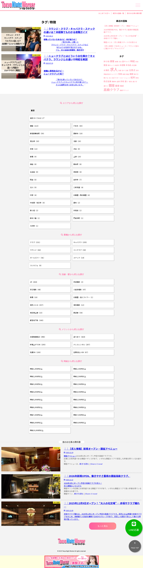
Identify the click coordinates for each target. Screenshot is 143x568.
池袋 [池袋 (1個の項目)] (119, 70)
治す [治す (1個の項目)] (123, 70)
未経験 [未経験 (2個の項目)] (122, 65)
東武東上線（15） (36, 313)
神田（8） (33, 164)
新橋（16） (34, 297)
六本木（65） (78, 126)
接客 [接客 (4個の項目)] (112, 61)
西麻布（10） (78, 133)
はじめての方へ (104, 13)
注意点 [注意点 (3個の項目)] (132, 70)
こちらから (77, 486)
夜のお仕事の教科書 (134, 13)
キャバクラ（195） (80, 242)
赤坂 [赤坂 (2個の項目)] (122, 81)
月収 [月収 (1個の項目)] (136, 61)
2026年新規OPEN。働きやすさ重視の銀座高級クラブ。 (121, 30)
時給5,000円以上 (36, 399)
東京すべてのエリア (37, 118)
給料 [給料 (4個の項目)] (133, 77)
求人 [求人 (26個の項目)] (114, 69)
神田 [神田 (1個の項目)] (127, 74)
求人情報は (68, 486)
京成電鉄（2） (78, 282)
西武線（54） (78, 313)
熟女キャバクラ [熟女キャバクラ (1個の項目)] (112, 74)
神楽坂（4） (78, 172)
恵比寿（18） (35, 141)
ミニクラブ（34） (80, 250)
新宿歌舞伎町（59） (37, 133)
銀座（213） (34, 126)
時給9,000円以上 (79, 422)
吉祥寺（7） (78, 179)
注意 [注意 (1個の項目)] (126, 70)
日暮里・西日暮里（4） (82, 195)
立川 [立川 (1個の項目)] (110, 78)
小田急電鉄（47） (80, 289)
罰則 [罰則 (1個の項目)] (137, 78)
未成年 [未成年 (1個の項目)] (116, 65)
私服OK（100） (36, 352)
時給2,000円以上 (36, 376)
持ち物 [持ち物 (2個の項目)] (106, 61)
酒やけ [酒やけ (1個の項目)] (106, 86)
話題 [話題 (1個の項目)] (118, 81)
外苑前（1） (78, 210)
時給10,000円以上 (36, 430)
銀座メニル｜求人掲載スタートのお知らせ (120, 42)
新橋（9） (33, 156)
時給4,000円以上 (36, 392)
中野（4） (33, 195)
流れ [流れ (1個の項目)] (137, 70)
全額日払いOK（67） (81, 352)
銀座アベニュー (70, 456)
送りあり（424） (79, 337)
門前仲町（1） (78, 218)
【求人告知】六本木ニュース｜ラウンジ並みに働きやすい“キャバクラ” (121, 47)
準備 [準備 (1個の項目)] (105, 74)
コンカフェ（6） (36, 265)
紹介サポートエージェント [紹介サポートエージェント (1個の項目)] (121, 78)
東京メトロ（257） (37, 305)
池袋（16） (77, 141)
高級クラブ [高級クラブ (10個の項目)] (111, 89)
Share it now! (96, 464)
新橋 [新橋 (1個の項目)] (116, 61)
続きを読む (84, 464)
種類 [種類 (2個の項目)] (131, 74)
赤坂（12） (34, 149)
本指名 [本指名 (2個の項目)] (128, 65)
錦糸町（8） (78, 164)
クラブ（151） (35, 242)
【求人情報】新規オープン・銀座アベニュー (121, 26)
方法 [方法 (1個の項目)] (120, 61)
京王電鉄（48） (36, 289)
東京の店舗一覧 (118, 13)
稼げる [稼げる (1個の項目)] (106, 78)
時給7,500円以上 (79, 415)
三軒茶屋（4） (78, 187)
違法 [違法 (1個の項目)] (130, 81)
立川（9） (33, 187)
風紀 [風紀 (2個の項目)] (122, 86)
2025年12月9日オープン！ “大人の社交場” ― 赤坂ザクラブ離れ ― (121, 37)
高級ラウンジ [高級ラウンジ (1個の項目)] (124, 90)
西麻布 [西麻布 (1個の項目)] (114, 81)
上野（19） (77, 156)
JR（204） (34, 282)
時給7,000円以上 (36, 415)
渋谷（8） (77, 149)
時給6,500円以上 (79, 407)
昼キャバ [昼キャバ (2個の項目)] (126, 61)
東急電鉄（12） (79, 305)
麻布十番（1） (35, 218)
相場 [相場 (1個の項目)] (123, 74)
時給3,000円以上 (36, 384)
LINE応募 (133, 525)
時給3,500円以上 (79, 384)
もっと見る (103, 526)
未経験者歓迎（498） (38, 337)
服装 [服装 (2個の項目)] (105, 65)
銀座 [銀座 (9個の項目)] (112, 85)
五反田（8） (34, 172)
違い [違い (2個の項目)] (126, 81)
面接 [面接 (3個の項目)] (117, 86)
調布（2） (77, 202)
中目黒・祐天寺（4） (38, 202)
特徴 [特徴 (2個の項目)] (120, 74)
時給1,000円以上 (36, 369)
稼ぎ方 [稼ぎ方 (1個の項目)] (136, 74)
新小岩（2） (34, 210)
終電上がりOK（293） (38, 344)
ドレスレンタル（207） (82, 344)
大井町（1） (34, 226)
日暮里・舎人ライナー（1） (83, 297)
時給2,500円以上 (79, 376)
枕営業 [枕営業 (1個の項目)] (134, 65)
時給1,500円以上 (79, 369)
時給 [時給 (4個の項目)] (132, 61)
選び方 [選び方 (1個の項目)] (135, 81)
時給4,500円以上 (79, 392)
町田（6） (33, 179)
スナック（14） (79, 257)
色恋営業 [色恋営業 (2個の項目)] (107, 81)
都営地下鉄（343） (37, 320)
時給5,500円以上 (79, 399)
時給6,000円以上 (36, 407)
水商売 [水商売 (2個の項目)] (106, 70)
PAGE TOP (135, 544)
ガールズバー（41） (37, 257)
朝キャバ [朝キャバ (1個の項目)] (111, 65)
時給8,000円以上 (36, 422)
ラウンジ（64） (36, 250)
